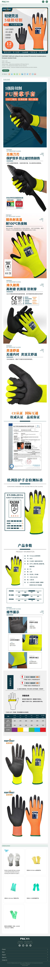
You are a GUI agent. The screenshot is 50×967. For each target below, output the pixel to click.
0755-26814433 (28, 941)
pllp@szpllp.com (28, 943)
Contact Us (5, 70)
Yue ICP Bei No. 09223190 (25, 964)
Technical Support (25, 965)
